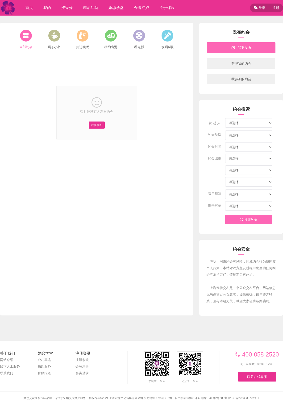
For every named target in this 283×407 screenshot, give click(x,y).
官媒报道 (44, 373)
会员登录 (82, 373)
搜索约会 (249, 219)
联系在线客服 (257, 377)
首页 (29, 8)
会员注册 (82, 366)
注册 (276, 8)
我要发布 (96, 125)
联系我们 (6, 373)
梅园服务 (44, 366)
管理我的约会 (241, 63)
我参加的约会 (241, 79)
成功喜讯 (44, 360)
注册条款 (82, 360)
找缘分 (67, 8)
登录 (259, 8)
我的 (47, 8)
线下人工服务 (10, 366)
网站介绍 (6, 360)
